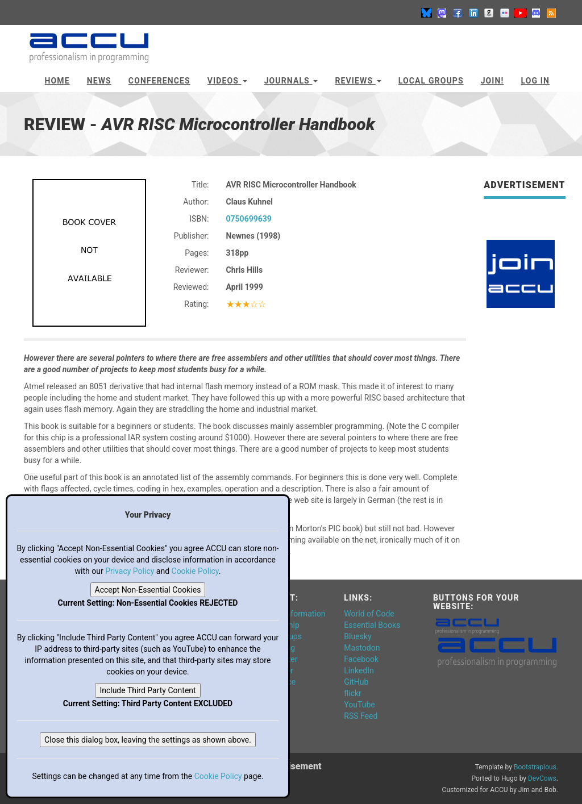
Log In (535, 80)
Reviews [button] (358, 80)
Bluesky (357, 636)
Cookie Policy (195, 571)
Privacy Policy (129, 571)
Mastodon (362, 647)
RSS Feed (360, 715)
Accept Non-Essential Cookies (148, 589)
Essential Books (372, 625)
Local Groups (431, 80)
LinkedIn (359, 670)
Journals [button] (291, 80)
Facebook (361, 659)
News (99, 80)
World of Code (369, 613)
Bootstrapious (535, 767)
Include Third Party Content (147, 690)
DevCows (542, 778)
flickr (352, 693)
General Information (290, 613)
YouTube (359, 704)
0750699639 (249, 218)
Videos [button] (227, 80)
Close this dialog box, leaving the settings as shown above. (147, 739)
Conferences (159, 80)
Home (57, 80)
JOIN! (492, 80)
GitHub (356, 681)
